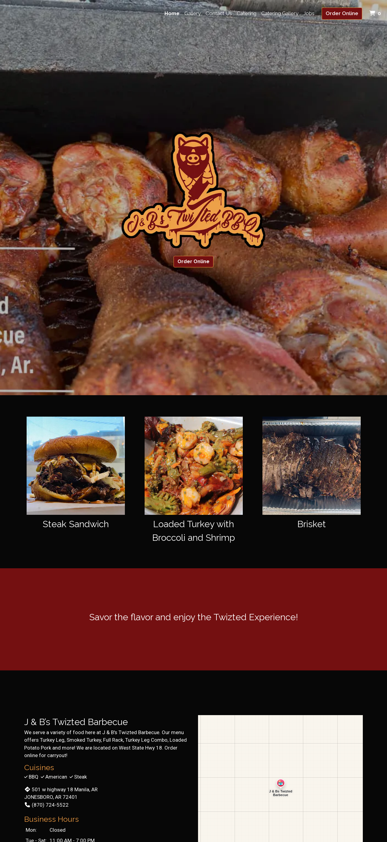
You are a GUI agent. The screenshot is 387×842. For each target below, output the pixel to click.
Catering (246, 13)
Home (172, 13)
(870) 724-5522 (46, 805)
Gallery (192, 13)
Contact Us (219, 13)
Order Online (342, 13)
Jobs (308, 13)
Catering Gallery (279, 13)
